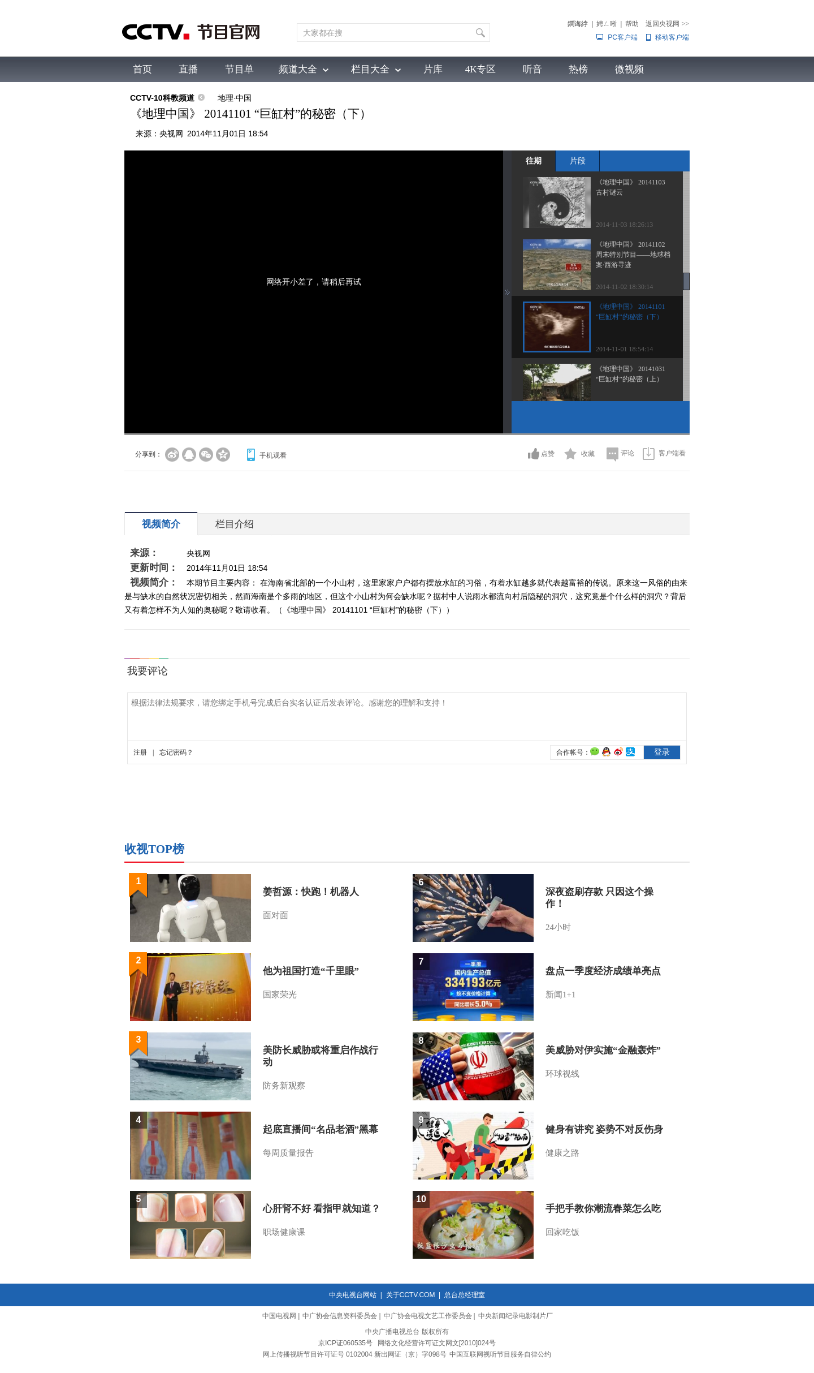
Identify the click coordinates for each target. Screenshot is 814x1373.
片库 (433, 69)
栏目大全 (370, 69)
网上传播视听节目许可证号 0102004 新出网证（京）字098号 (355, 1354)
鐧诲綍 (578, 24)
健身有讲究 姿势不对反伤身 (604, 1129)
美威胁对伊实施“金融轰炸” (603, 1050)
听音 (532, 69)
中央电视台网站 (352, 1295)
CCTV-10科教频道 (162, 97)
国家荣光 (280, 994)
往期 (534, 160)
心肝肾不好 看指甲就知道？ (321, 1208)
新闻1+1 (560, 994)
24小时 (558, 927)
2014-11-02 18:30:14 (624, 287)
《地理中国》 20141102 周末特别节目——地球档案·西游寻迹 (633, 254)
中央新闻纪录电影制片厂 (515, 1316)
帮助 (632, 24)
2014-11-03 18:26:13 (624, 225)
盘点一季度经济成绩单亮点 (603, 971)
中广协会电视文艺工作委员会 (428, 1316)
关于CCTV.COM (410, 1295)
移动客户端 (672, 37)
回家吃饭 (562, 1232)
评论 (627, 453)
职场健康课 (284, 1232)
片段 (578, 160)
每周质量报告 (288, 1152)
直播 (188, 69)
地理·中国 (235, 97)
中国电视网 (279, 1316)
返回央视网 (667, 24)
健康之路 (562, 1152)
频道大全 (298, 69)
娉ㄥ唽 (606, 24)
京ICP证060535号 (345, 1343)
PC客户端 (623, 37)
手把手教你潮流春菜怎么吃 (603, 1208)
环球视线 (562, 1073)
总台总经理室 (464, 1295)
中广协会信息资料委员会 (339, 1316)
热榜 (578, 69)
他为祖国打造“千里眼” (311, 971)
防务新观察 (284, 1085)
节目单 (239, 69)
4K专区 (480, 69)
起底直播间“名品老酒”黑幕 (320, 1129)
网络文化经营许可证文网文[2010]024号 (437, 1343)
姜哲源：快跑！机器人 (311, 891)
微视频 (629, 69)
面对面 (275, 915)
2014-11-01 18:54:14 (624, 349)
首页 (142, 69)
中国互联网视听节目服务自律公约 (500, 1354)
